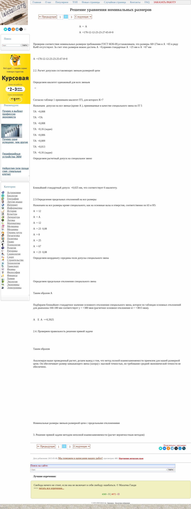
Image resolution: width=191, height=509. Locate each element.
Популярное (61, 2)
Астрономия (14, 192)
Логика (11, 220)
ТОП (75, 2)
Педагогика (13, 235)
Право (10, 241)
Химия (11, 278)
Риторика (12, 250)
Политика (12, 238)
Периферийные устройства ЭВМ (11, 155)
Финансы (12, 275)
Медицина (13, 226)
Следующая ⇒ (83, 16)
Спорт (10, 256)
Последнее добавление (122, 503)
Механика (12, 229)
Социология (13, 253)
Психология (13, 244)
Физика (11, 269)
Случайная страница (115, 2)
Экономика (13, 284)
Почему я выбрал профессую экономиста (12, 114)
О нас (48, 2)
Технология (13, 263)
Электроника (14, 287)
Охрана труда (14, 232)
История (11, 210)
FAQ (147, 2)
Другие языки (14, 201)
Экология (12, 281)
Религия (11, 247)
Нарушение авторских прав (131, 458)
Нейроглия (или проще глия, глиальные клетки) (15, 171)
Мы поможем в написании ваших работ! (80, 458)
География (13, 198)
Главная (37, 2)
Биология (12, 195)
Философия (13, 272)
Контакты (135, 2)
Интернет (12, 204)
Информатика (14, 207)
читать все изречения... (51, 488)
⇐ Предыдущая (47, 16)
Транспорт (13, 266)
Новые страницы (91, 2)
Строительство (15, 260)
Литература (13, 217)
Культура (12, 214)
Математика (13, 223)
